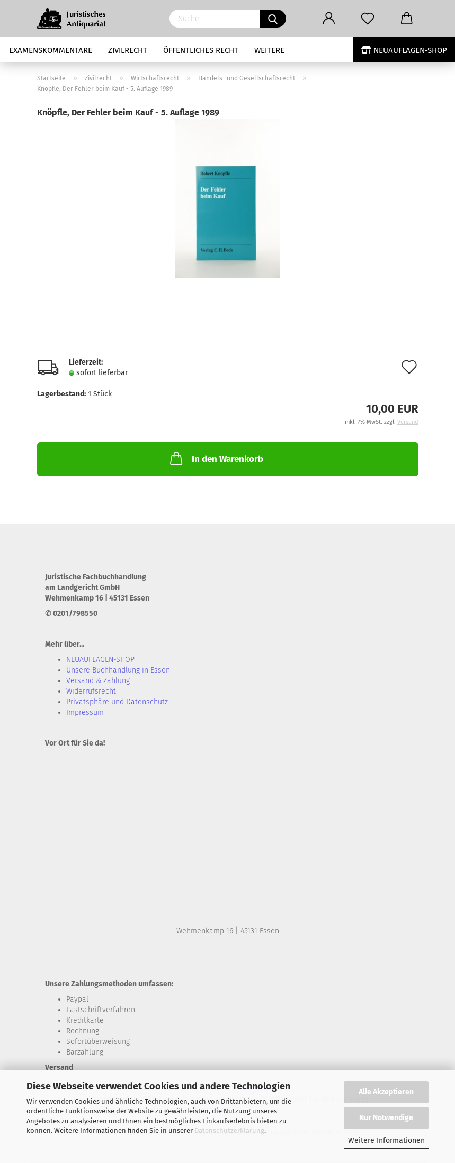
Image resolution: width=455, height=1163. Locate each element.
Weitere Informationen (386, 1140)
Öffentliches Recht (200, 50)
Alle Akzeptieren (386, 1091)
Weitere (269, 50)
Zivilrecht (127, 50)
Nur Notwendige (386, 1117)
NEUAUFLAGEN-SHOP (404, 50)
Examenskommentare (50, 50)
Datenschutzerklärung (229, 1130)
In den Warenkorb (215, 458)
